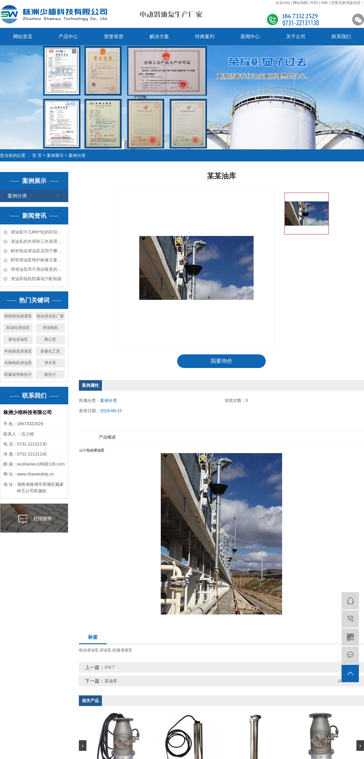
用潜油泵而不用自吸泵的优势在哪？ (38, 269)
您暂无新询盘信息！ (347, 3)
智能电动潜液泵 (18, 316)
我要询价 (221, 361)
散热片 (50, 374)
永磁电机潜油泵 (18, 362)
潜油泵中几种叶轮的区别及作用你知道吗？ (38, 232)
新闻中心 (250, 36)
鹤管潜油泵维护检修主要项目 (38, 259)
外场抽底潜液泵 (18, 351)
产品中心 (68, 36)
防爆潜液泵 (122, 650)
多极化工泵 (50, 351)
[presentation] (82, 745)
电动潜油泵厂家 (50, 316)
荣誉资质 (113, 36)
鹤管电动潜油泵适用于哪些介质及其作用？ (38, 250)
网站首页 (22, 36)
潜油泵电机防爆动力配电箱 (36, 278)
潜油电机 (50, 327)
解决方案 (159, 36)
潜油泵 (105, 650)
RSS (314, 3)
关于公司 (295, 36)
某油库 (110, 680)
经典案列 (204, 36)
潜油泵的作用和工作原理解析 (38, 241)
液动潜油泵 (18, 339)
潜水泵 (50, 362)
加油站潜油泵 (18, 327)
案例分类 (77, 155)
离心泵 (50, 339)
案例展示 (55, 155)
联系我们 (341, 36)
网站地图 (300, 3)
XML (324, 3)
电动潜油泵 (89, 650)
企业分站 (282, 3)
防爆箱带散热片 (18, 374)
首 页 (37, 155)
